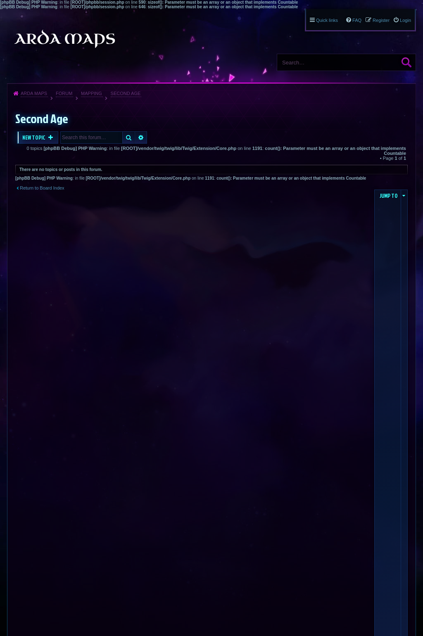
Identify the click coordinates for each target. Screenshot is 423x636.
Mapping (91, 93)
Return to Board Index (42, 187)
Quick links (327, 20)
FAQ (356, 20)
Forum (64, 93)
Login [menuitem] (405, 20)
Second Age (126, 93)
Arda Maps (34, 93)
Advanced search (141, 137)
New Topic (34, 137)
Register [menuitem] (381, 20)
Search (406, 62)
